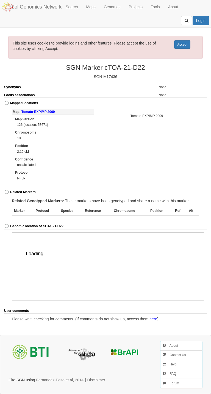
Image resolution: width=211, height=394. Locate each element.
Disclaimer (96, 380)
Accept (182, 44)
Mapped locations (21, 103)
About (173, 7)
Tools (155, 7)
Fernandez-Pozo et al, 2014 (60, 380)
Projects (136, 7)
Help (169, 364)
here (153, 319)
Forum (171, 383)
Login (201, 20)
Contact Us (174, 355)
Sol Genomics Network (36, 7)
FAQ (169, 374)
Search (72, 7)
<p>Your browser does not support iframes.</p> (108, 266)
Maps (90, 7)
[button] (197, 103)
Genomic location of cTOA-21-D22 (33, 226)
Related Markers (20, 192)
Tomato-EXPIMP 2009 (38, 112)
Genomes (112, 7)
